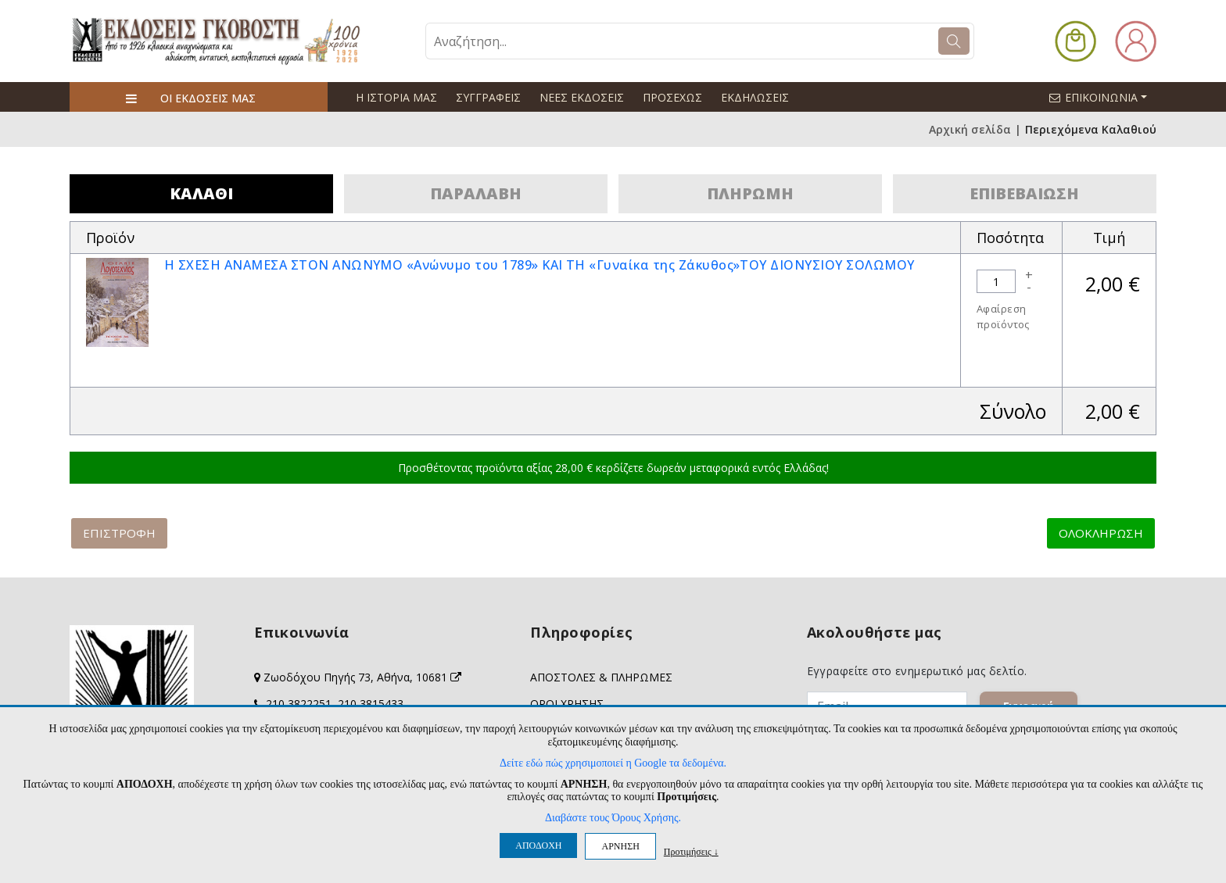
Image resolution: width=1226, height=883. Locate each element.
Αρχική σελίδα (970, 129)
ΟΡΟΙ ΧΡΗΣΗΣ (567, 703)
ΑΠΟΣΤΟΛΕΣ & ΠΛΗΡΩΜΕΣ (601, 677)
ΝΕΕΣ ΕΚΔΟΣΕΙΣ (582, 97)
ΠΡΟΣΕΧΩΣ (672, 97)
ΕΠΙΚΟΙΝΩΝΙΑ (1105, 97)
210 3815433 (370, 703)
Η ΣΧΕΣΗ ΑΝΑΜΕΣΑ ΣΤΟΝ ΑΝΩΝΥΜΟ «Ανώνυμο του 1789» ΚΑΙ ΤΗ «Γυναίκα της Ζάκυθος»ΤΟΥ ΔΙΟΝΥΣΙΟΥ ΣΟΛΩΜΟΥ (539, 264)
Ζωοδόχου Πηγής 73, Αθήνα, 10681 (362, 677)
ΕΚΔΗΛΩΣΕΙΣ (755, 97)
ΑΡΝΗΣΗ (620, 846)
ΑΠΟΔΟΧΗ (538, 845)
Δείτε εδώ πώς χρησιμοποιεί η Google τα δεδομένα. (613, 763)
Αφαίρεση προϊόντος (1003, 316)
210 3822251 (299, 703)
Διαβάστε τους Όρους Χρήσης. (613, 818)
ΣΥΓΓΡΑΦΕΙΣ (488, 97)
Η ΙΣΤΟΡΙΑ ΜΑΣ (396, 97)
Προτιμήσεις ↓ (691, 851)
